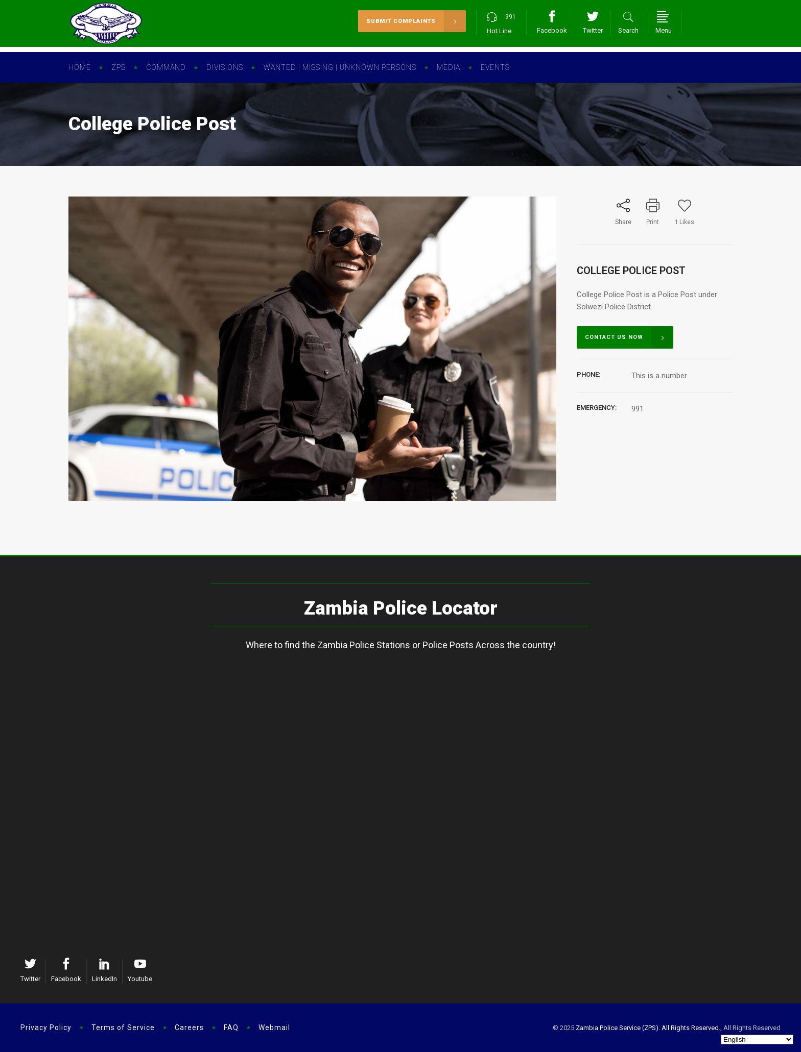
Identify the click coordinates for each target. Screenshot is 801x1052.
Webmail (274, 1027)
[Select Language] (757, 1039)
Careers (189, 1027)
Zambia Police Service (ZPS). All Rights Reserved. (648, 1028)
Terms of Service (123, 1027)
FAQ (231, 1027)
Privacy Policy (46, 1027)
